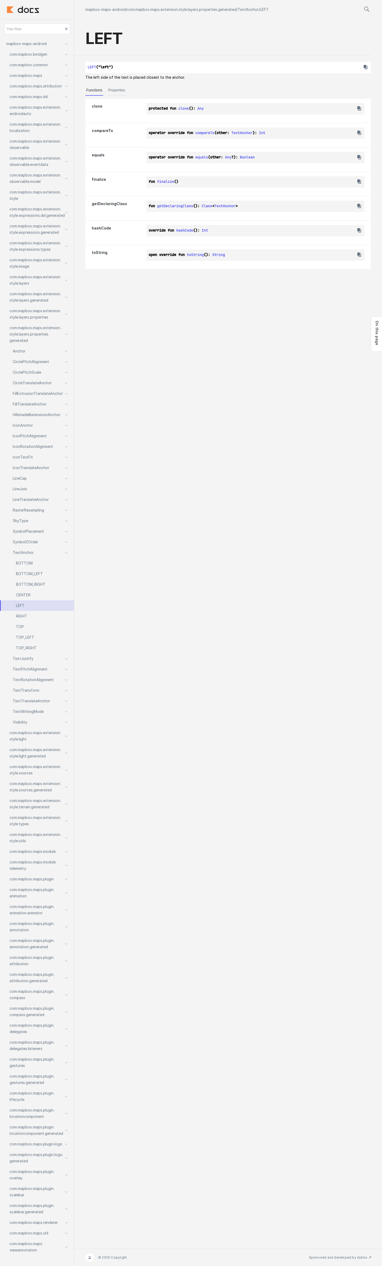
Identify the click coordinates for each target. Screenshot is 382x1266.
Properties (116, 90)
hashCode (101, 228)
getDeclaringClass (109, 203)
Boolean (247, 157)
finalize (99, 179)
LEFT (264, 9)
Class (207, 206)
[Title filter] (37, 29)
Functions (94, 90)
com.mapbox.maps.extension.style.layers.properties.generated (181, 9)
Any (200, 108)
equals (98, 155)
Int (262, 132)
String (218, 254)
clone (97, 106)
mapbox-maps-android (105, 9)
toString (99, 252)
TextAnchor (248, 9)
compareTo (102, 130)
